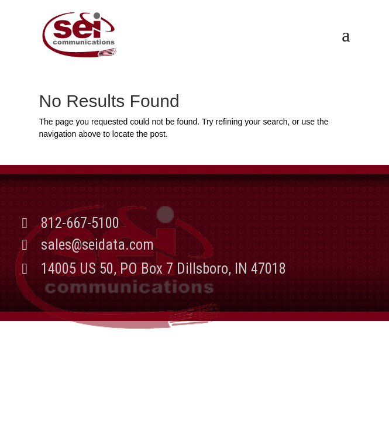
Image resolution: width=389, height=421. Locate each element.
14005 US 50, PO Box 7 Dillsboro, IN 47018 (163, 268)
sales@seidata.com (97, 244)
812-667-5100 (80, 223)
